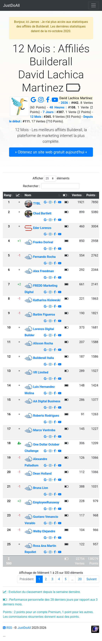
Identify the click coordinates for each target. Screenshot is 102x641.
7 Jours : (49, 112)
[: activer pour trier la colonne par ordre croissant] (19, 195)
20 (80, 579)
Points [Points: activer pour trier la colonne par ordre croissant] (90, 195)
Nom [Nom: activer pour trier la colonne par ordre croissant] (28, 195)
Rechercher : (51, 186)
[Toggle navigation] (93, 5)
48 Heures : (58, 107)
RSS (7, 628)
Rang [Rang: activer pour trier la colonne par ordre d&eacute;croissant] (7, 195)
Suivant (91, 579)
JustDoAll (11, 5)
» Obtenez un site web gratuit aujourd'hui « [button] (51, 152)
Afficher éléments (51, 179)
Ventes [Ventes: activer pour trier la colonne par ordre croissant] (77, 195)
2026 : (65, 103)
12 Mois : (36, 117)
